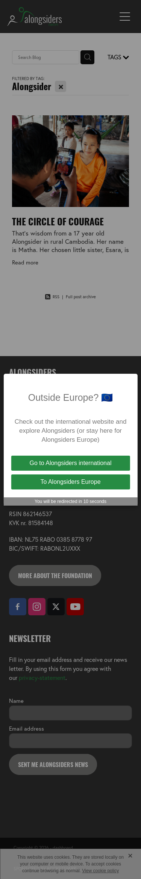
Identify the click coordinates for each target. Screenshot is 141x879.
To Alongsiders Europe (70, 482)
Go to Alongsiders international (71, 463)
